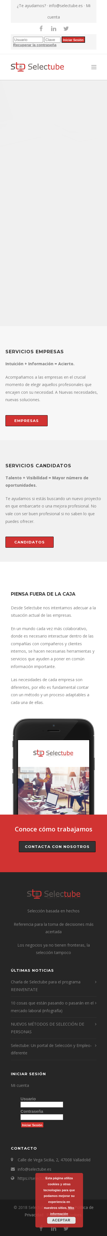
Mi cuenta (20, 1085)
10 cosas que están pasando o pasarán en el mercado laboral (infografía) (52, 1006)
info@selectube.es (66, 5)
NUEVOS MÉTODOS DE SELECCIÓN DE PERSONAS (47, 1027)
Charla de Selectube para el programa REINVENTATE (45, 985)
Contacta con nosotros (57, 846)
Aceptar (61, 1220)
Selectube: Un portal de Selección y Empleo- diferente (51, 1049)
